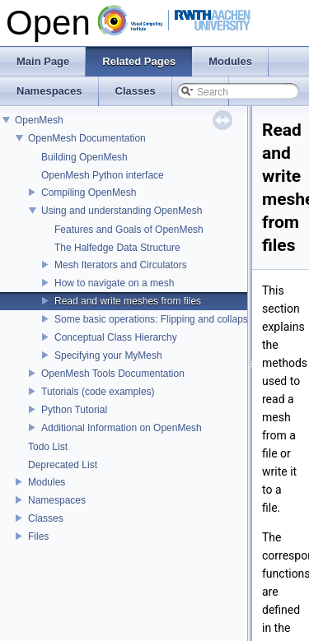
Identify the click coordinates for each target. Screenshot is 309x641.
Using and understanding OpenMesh (121, 210)
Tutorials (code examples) (98, 391)
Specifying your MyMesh (108, 355)
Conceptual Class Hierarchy (115, 337)
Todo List (48, 447)
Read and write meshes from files (127, 301)
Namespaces (57, 500)
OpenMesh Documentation (87, 138)
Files (38, 536)
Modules (46, 482)
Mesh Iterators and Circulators (120, 265)
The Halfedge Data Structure (117, 247)
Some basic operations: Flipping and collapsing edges (172, 319)
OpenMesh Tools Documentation (113, 373)
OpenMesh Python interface (102, 175)
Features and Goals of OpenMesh (129, 229)
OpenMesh (39, 120)
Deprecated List (62, 465)
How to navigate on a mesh (114, 283)
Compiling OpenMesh (88, 192)
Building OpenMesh (84, 157)
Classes (45, 518)
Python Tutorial (74, 410)
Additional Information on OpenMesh (121, 428)
